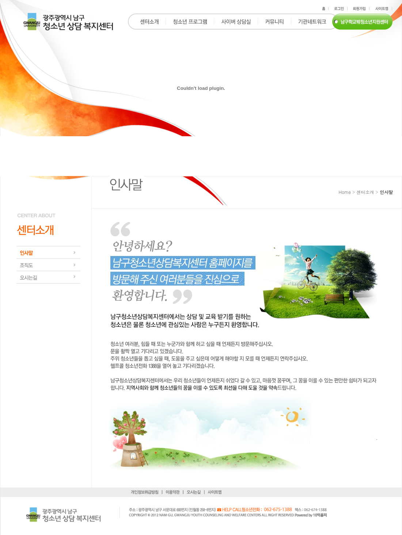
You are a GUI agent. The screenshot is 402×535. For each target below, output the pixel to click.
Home (344, 192)
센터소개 (365, 192)
